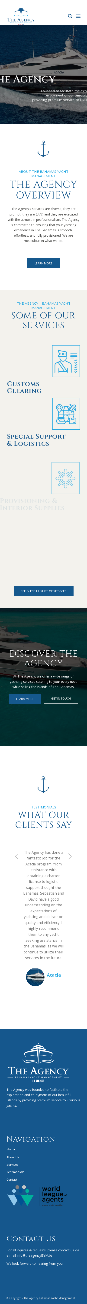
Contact (11, 1179)
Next (70, 856)
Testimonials (15, 1172)
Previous (17, 856)
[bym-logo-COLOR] (36, 16)
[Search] (67, 16)
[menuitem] (67, 16)
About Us (12, 1157)
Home (10, 1149)
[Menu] (78, 16)
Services (12, 1164)
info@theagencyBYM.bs (34, 1255)
